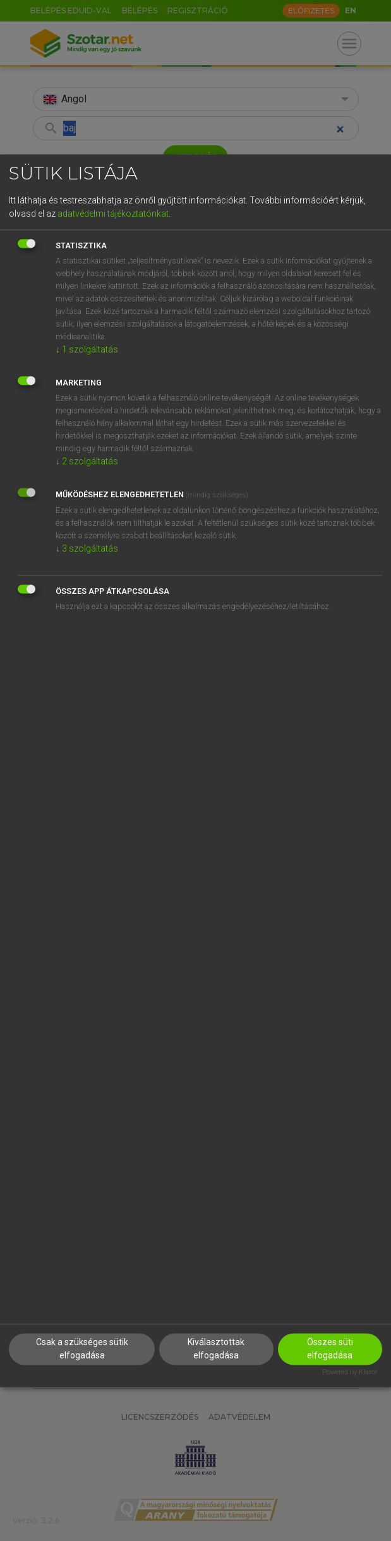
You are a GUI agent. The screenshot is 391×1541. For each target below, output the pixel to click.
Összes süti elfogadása (330, 1348)
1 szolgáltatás (87, 350)
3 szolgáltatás (87, 549)
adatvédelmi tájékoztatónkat (113, 214)
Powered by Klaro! (349, 1372)
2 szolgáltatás (87, 462)
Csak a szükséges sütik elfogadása (82, 1348)
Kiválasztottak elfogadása (216, 1348)
